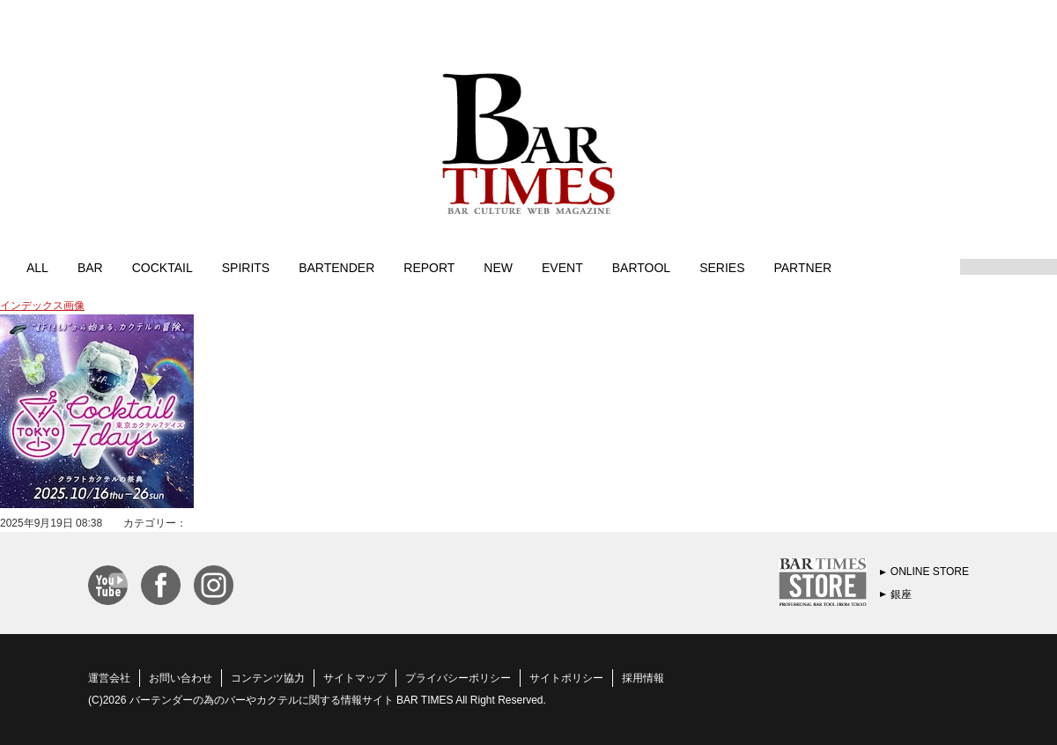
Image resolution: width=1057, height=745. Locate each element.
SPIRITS (246, 267)
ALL (37, 267)
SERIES (721, 267)
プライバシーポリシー (458, 678)
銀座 (901, 594)
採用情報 (643, 678)
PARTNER (802, 267)
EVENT (562, 267)
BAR (90, 267)
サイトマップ (355, 678)
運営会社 (109, 678)
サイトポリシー (566, 678)
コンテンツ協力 (268, 678)
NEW (498, 267)
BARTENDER (336, 267)
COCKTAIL (162, 267)
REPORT (429, 267)
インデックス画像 (42, 305)
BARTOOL (641, 267)
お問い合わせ (180, 678)
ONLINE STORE (930, 571)
